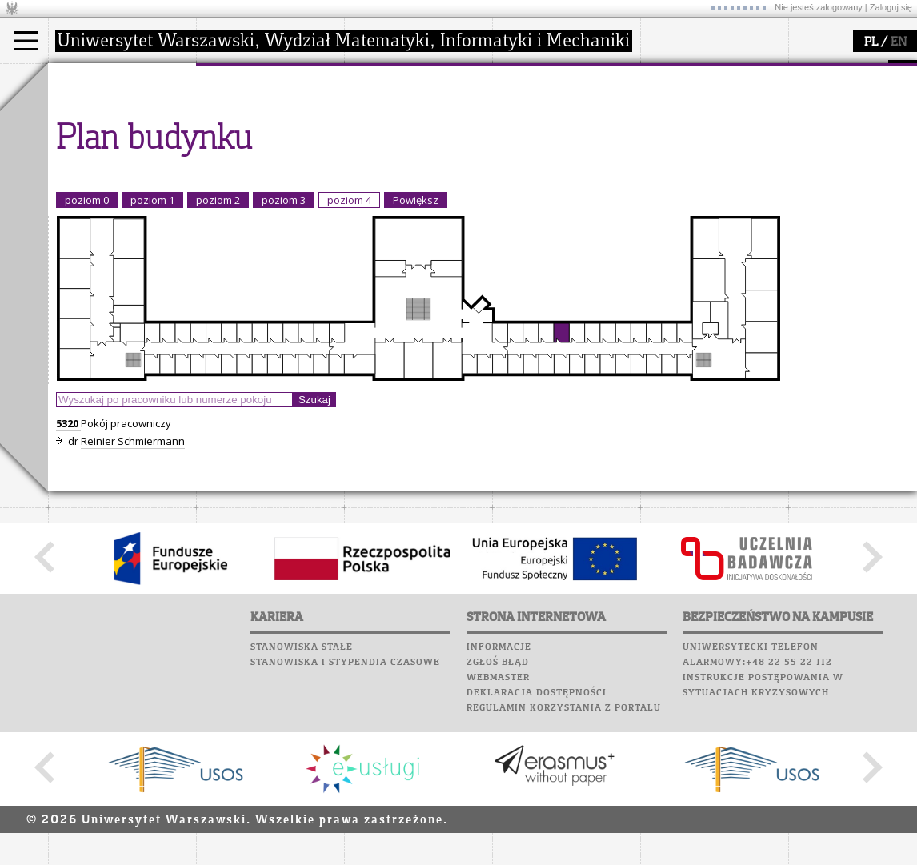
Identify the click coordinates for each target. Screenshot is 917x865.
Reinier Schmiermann (133, 589)
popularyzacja (554, 78)
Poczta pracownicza (702, 133)
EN (899, 42)
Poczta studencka (695, 117)
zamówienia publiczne (270, 197)
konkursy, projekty (557, 182)
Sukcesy (665, 193)
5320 (68, 571)
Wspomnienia (680, 163)
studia (79, 78)
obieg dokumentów (411, 182)
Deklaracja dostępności (537, 841)
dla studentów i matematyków (549, 146)
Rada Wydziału (252, 139)
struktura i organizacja (270, 125)
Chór (727, 148)
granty (379, 153)
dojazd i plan (247, 110)
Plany (712, 87)
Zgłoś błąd (498, 810)
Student (87, 125)
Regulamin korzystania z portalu (564, 856)
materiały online (551, 125)
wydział (234, 78)
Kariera (670, 178)
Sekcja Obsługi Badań (417, 168)
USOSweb (667, 72)
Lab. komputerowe (695, 102)
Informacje (499, 795)
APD (738, 72)
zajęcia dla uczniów (559, 110)
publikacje (389, 139)
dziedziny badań (405, 110)
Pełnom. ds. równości (119, 197)
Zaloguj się (891, 7)
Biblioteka (673, 148)
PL (871, 42)
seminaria (388, 125)
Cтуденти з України (113, 182)
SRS (710, 72)
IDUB (375, 197)
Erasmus (89, 168)
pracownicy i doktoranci (273, 168)
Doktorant (92, 139)
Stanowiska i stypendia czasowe (345, 810)
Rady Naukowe (253, 153)
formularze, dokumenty (273, 182)
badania (382, 78)
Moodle (664, 87)
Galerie (749, 163)
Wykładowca (99, 153)
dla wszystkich (547, 168)
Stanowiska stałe (301, 795)
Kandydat (91, 110)
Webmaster (498, 826)
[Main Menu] (26, 41)
